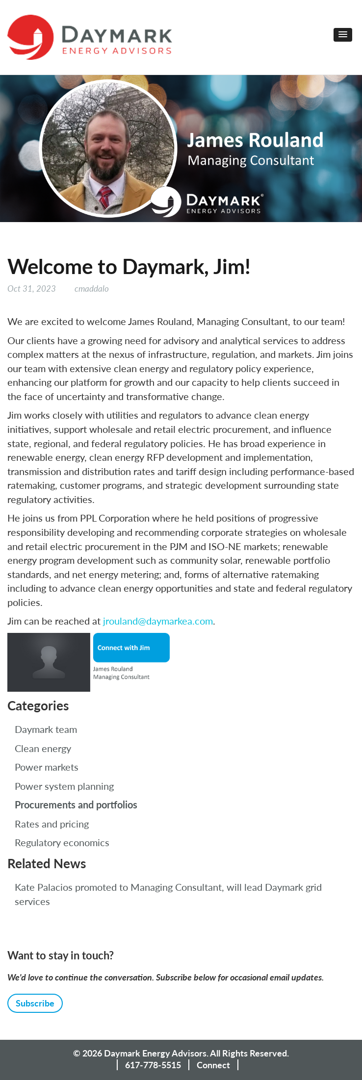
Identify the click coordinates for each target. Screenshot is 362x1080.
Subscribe (35, 1003)
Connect (213, 1064)
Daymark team (46, 729)
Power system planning (64, 786)
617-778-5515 (153, 1064)
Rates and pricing (52, 823)
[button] (343, 35)
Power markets (46, 767)
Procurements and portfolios (76, 804)
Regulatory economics (62, 842)
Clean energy (43, 748)
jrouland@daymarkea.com (158, 621)
